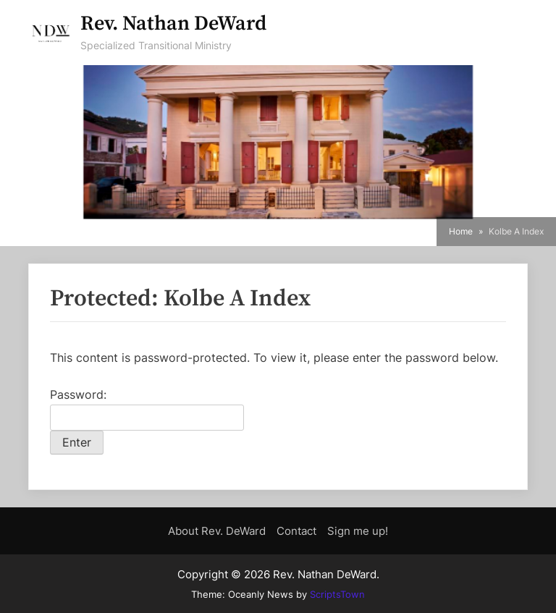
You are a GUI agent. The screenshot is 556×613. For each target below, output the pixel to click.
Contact (296, 531)
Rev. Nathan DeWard (173, 23)
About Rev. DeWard (217, 531)
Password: (147, 409)
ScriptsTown (337, 594)
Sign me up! (357, 531)
